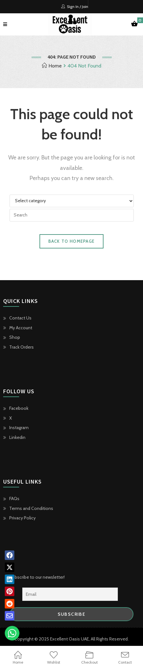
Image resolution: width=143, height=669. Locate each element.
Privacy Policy (22, 518)
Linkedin (17, 437)
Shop (14, 337)
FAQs (14, 498)
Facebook (18, 408)
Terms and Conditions (31, 508)
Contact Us (20, 318)
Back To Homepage (71, 241)
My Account (20, 328)
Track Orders (21, 347)
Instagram (19, 427)
